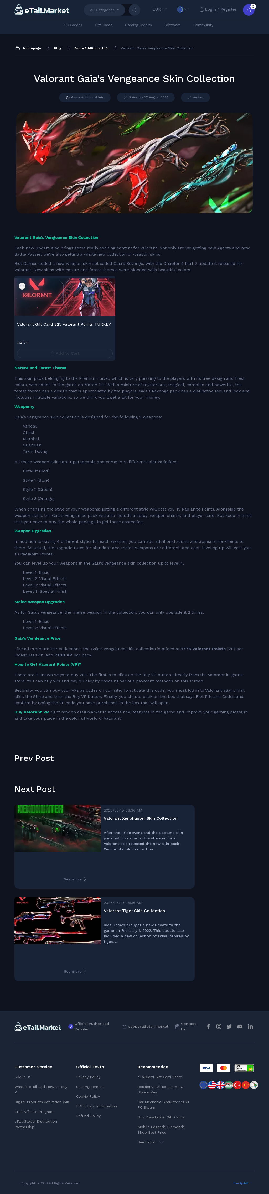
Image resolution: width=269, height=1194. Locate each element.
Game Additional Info (84, 97)
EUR (159, 9)
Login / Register (218, 9)
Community (203, 25)
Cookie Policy (88, 1096)
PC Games (73, 25)
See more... (151, 1142)
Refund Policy (88, 1116)
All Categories (102, 10)
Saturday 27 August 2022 (145, 97)
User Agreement (90, 1087)
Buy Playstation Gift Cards (161, 1117)
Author (195, 97)
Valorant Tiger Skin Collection (134, 910)
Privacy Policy (88, 1077)
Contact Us (188, 1026)
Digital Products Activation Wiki (42, 1102)
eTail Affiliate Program (34, 1111)
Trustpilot (241, 1183)
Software (172, 25)
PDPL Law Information (96, 1106)
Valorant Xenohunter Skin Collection (140, 818)
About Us (22, 1077)
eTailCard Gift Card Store (160, 1077)
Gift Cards (103, 25)
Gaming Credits (138, 25)
